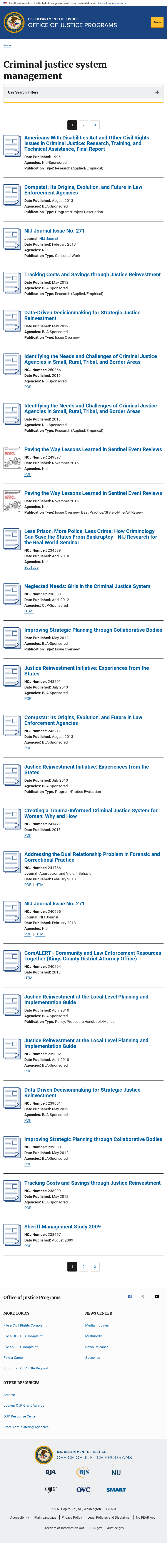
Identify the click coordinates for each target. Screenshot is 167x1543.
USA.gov (95, 1528)
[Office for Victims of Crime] (83, 1493)
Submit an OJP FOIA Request (25, 1368)
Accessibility (19, 1518)
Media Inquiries (97, 1325)
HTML (29, 611)
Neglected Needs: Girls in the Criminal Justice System (87, 586)
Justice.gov (115, 1528)
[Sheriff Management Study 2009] (12, 1244)
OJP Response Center (20, 1416)
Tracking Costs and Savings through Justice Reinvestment (92, 274)
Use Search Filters (23, 92)
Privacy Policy (72, 1518)
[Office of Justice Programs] (14, 22)
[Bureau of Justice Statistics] (83, 1478)
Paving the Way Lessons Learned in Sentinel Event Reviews (93, 449)
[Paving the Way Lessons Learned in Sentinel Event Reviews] (12, 458)
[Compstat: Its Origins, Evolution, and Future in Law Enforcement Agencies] (12, 205)
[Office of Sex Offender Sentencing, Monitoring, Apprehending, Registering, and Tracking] (116, 1492)
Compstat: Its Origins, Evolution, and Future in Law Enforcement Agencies (83, 190)
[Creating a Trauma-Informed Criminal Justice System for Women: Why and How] (12, 828)
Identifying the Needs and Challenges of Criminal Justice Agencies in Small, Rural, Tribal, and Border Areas (90, 359)
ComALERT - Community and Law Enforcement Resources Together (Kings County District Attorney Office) (92, 956)
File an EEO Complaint (20, 1347)
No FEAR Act (145, 1518)
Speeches (92, 1357)
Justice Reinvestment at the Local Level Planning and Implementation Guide (86, 999)
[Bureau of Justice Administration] (51, 1476)
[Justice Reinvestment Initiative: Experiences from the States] (12, 686)
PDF (27, 387)
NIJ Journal (48, 238)
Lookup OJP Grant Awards (23, 1405)
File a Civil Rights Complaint (25, 1325)
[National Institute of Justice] (116, 1476)
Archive (9, 1395)
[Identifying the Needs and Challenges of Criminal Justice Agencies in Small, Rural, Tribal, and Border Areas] (12, 374)
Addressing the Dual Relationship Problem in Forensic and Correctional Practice (92, 857)
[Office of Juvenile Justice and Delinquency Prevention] (51, 1493)
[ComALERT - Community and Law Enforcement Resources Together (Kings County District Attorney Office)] (12, 970)
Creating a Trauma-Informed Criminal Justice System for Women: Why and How (91, 813)
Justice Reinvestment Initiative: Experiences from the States (86, 671)
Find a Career (13, 1357)
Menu (157, 22)
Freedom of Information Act (63, 1528)
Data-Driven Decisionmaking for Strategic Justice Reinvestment (82, 315)
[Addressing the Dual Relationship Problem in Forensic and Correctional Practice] (12, 872)
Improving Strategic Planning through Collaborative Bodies (93, 630)
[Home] (72, 22)
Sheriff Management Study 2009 (62, 1227)
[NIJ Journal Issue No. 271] (12, 248)
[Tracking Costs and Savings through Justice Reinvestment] (12, 292)
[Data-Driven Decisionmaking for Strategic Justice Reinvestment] (12, 330)
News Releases (96, 1347)
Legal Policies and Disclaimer (108, 1518)
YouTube (31, 567)
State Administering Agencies (25, 1427)
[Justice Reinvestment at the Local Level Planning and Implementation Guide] (12, 1014)
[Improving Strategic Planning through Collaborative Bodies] (12, 647)
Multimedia (94, 1336)
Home (7, 45)
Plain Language (45, 1518)
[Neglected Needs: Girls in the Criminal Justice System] (12, 604)
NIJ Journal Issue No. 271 (54, 231)
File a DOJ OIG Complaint (23, 1336)
